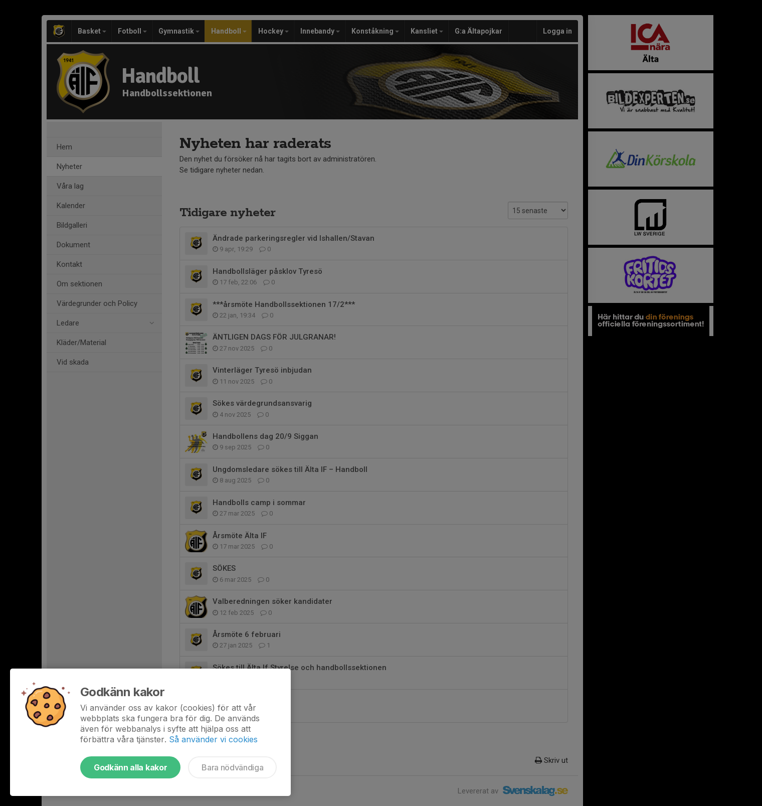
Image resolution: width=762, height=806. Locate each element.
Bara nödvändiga (232, 767)
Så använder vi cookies (213, 739)
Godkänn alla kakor (130, 767)
